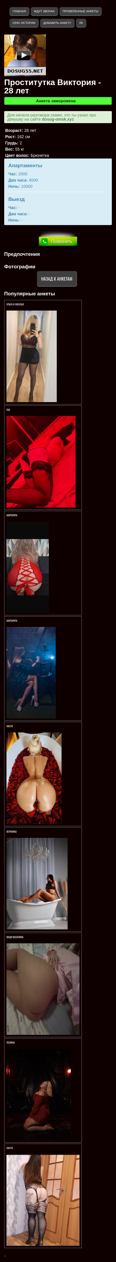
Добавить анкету (57, 23)
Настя (9, 726)
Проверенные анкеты (80, 11)
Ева (8, 409)
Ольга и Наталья (15, 304)
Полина (10, 1042)
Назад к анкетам (56, 278)
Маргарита (12, 515)
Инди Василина (15, 937)
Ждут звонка (44, 11)
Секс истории (24, 23)
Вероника (11, 831)
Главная (19, 11)
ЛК (81, 23)
